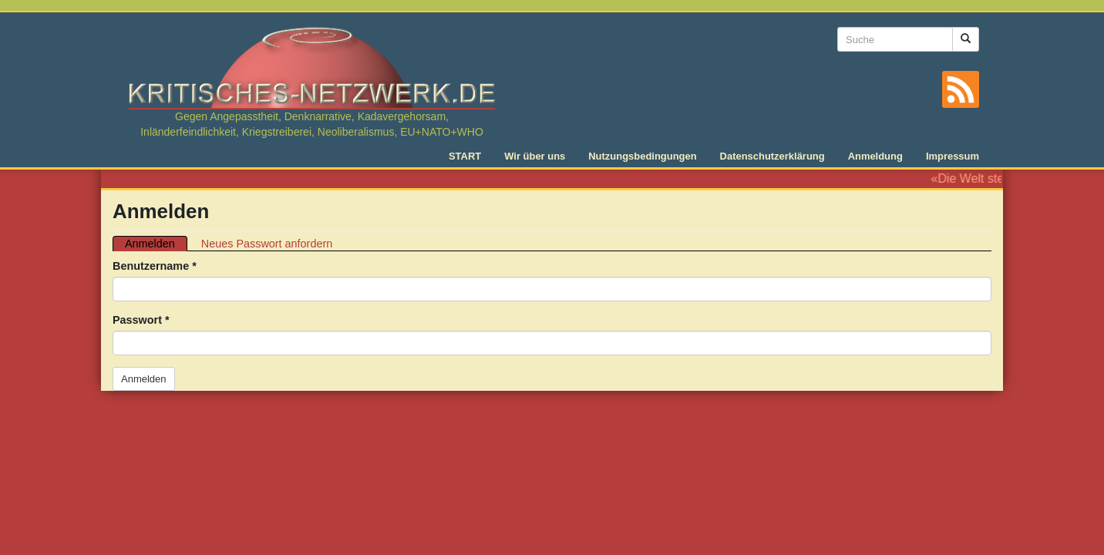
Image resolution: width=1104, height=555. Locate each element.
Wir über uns (534, 156)
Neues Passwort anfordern (266, 243)
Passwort (141, 320)
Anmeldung (875, 156)
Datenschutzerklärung (772, 156)
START (465, 156)
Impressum (952, 156)
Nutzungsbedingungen (642, 156)
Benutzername (155, 266)
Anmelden (156, 244)
